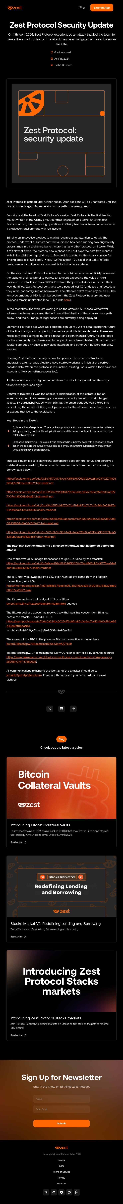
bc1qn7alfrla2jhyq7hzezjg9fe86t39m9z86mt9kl (36, 603)
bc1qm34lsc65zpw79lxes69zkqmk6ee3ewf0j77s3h (39, 643)
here (67, 300)
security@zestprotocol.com (24, 675)
